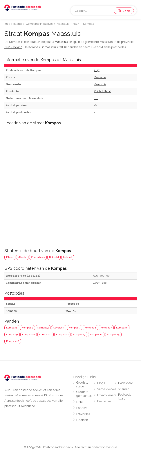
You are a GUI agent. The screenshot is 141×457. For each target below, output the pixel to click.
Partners (81, 408)
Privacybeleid (106, 395)
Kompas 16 (12, 341)
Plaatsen (82, 420)
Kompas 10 (28, 334)
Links (79, 402)
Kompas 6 (90, 327)
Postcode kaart (124, 396)
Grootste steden (82, 384)
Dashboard (125, 383)
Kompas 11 (45, 334)
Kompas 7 (106, 327)
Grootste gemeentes (84, 393)
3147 (76, 23)
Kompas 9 (12, 334)
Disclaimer (104, 401)
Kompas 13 (79, 334)
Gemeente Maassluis (39, 23)
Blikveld (54, 257)
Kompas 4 (58, 327)
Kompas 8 (122, 327)
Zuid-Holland (13, 23)
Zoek (124, 11)
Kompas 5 (74, 327)
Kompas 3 (43, 327)
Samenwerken (106, 389)
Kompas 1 (11, 327)
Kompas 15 (113, 334)
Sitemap (123, 389)
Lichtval (67, 257)
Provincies (83, 414)
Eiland (10, 257)
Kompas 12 (62, 334)
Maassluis (63, 23)
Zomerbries (38, 257)
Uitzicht (22, 257)
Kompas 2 (27, 327)
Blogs (101, 383)
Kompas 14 (96, 334)
